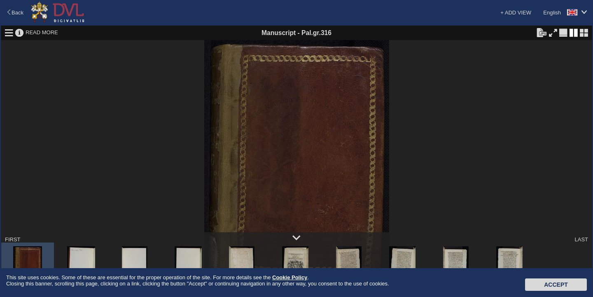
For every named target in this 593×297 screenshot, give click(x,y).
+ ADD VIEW (515, 12)
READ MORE (42, 32)
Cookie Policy (289, 277)
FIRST (13, 239)
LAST (581, 239)
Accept (556, 284)
